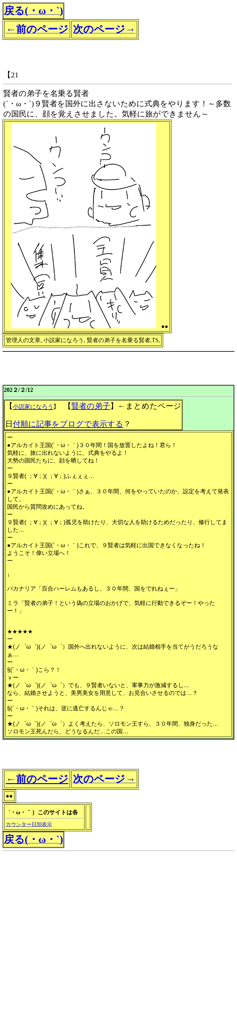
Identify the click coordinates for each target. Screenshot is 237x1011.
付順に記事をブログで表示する (68, 424)
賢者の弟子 (90, 406)
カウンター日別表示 (29, 824)
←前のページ (37, 779)
